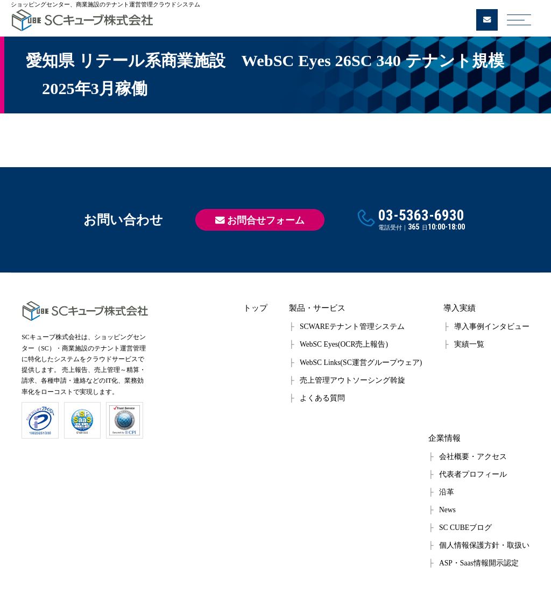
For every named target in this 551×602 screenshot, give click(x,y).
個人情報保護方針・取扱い (484, 545)
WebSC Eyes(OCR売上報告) (344, 344)
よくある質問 (322, 398)
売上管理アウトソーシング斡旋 (352, 380)
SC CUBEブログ (465, 528)
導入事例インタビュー (491, 326)
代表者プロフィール (473, 474)
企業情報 (444, 437)
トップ (255, 307)
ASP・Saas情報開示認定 (479, 563)
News (447, 510)
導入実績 (459, 307)
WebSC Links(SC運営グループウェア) (361, 363)
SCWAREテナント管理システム (352, 326)
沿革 (446, 492)
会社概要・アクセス (473, 457)
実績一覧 (469, 344)
